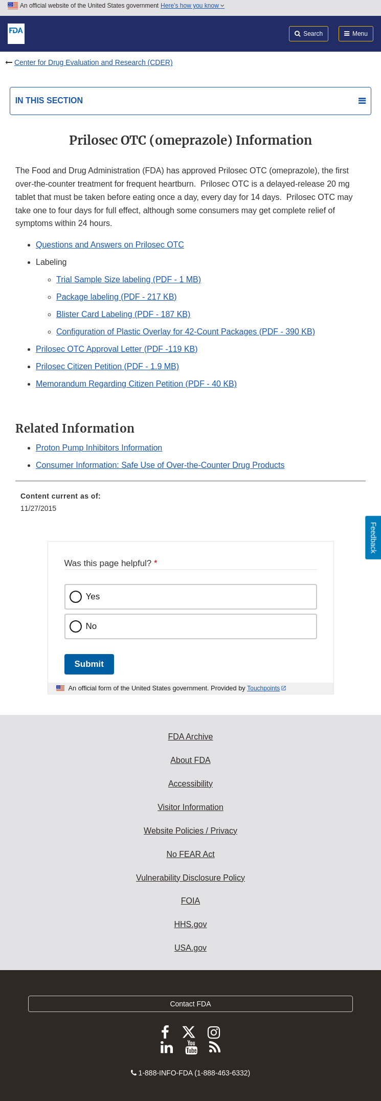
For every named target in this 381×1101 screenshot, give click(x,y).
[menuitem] (190, 505)
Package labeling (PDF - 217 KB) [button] (116, 297)
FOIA (190, 900)
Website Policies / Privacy (190, 830)
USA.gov (190, 947)
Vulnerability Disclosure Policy (190, 877)
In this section (49, 100)
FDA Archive (190, 736)
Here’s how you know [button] (193, 5)
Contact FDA (190, 1004)
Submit (89, 664)
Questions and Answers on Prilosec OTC (110, 244)
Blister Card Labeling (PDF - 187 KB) (123, 314)
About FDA (190, 760)
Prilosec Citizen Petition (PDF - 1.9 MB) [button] (107, 366)
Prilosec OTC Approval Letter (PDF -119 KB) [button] (117, 349)
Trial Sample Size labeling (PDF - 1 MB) (128, 279)
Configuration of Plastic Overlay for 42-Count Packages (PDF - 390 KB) (185, 331)
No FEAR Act (190, 854)
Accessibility (190, 783)
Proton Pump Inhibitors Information (99, 447)
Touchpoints (263, 688)
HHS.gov (190, 924)
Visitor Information (190, 807)
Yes (93, 596)
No (91, 626)
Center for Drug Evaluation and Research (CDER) (93, 62)
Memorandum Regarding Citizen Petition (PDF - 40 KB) (136, 383)
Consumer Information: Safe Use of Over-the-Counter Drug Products (160, 465)
